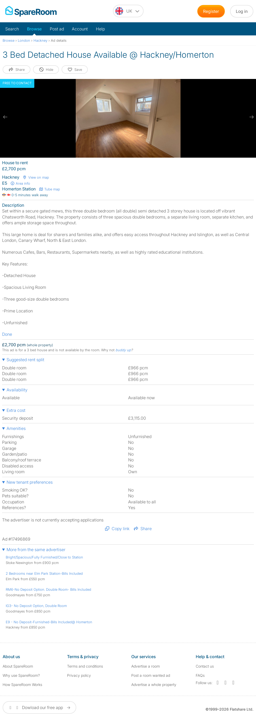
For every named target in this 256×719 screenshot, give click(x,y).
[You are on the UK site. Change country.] (128, 11)
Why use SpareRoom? (21, 675)
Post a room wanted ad (150, 675)
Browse (34, 28)
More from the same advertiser (36, 549)
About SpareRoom (18, 666)
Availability (17, 389)
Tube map (49, 189)
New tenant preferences (30, 482)
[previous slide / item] (5, 117)
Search (12, 28)
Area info (20, 183)
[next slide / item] (251, 117)
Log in (242, 11)
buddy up (123, 350)
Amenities (16, 428)
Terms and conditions (85, 666)
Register (211, 11)
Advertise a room (145, 666)
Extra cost (16, 410)
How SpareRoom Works (22, 684)
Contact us (205, 666)
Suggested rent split (25, 359)
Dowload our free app (39, 707)
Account (80, 28)
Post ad (57, 28)
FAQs (200, 675)
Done (7, 334)
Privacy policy (79, 675)
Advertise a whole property (153, 684)
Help (100, 28)
